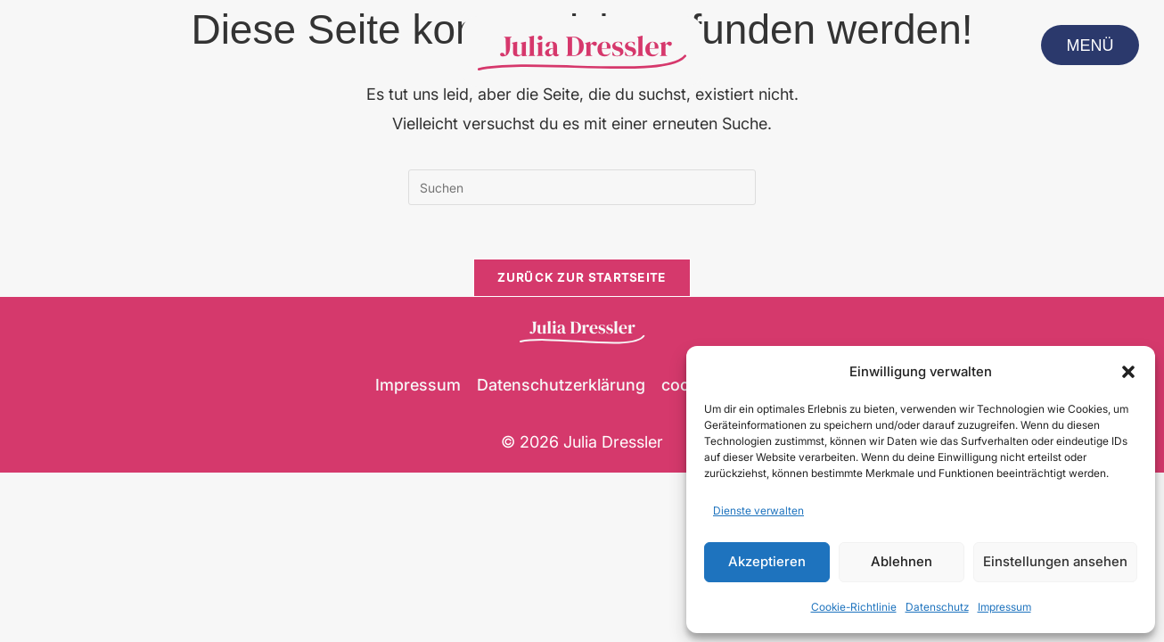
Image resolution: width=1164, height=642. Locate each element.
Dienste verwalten (758, 510)
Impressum (1004, 606)
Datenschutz (937, 606)
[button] (1128, 372)
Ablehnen (901, 561)
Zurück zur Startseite (581, 277)
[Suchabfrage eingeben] (582, 187)
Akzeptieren (767, 561)
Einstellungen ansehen (1055, 561)
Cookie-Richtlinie (854, 606)
